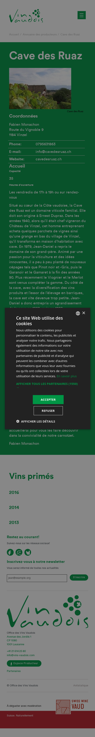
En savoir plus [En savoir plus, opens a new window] (67, 376)
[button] (47, 385)
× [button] (83, 313)
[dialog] (47, 368)
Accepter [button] (48, 399)
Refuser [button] (48, 411)
